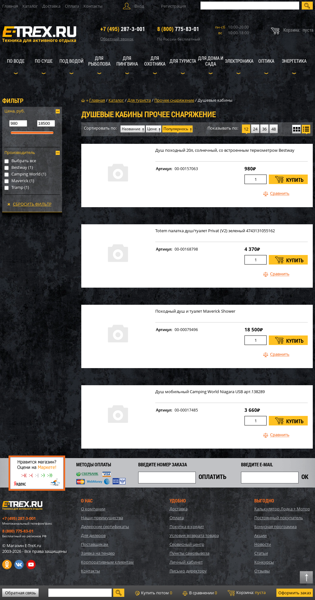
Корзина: (247, 593)
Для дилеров (93, 535)
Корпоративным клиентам (107, 562)
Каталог (30, 6)
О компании (93, 509)
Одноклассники (7, 564)
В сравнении (199, 593)
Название (131, 128)
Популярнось (176, 128)
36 (264, 129)
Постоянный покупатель (278, 517)
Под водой (71, 61)
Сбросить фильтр (32, 204)
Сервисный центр (187, 544)
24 (255, 129)
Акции (260, 535)
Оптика (266, 61)
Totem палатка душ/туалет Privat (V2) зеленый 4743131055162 (215, 230)
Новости (262, 544)
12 (246, 129)
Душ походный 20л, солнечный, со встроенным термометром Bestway (224, 150)
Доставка (51, 6)
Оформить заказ (294, 593)
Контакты (92, 6)
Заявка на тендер (98, 553)
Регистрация (173, 6)
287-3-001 (122, 29)
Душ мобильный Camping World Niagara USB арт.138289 (210, 391)
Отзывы (262, 571)
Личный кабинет (186, 562)
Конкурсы (264, 562)
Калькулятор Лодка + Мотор (282, 509)
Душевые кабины (215, 100)
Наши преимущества (102, 517)
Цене (152, 128)
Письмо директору (188, 571)
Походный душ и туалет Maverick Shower (195, 311)
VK (19, 564)
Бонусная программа (275, 526)
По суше (43, 61)
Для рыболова (99, 61)
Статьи (261, 553)
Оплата (72, 6)
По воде (15, 61)
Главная (10, 6)
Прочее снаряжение (174, 100)
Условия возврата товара (194, 535)
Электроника (239, 61)
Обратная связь (20, 593)
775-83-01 (178, 29)
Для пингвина (127, 61)
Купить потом (153, 593)
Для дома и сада (210, 61)
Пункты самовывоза (189, 553)
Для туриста (183, 61)
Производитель (19, 152)
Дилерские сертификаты (105, 526)
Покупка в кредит (187, 526)
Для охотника (154, 61)
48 (273, 129)
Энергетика (294, 61)
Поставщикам (94, 544)
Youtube (31, 564)
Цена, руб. (14, 111)
